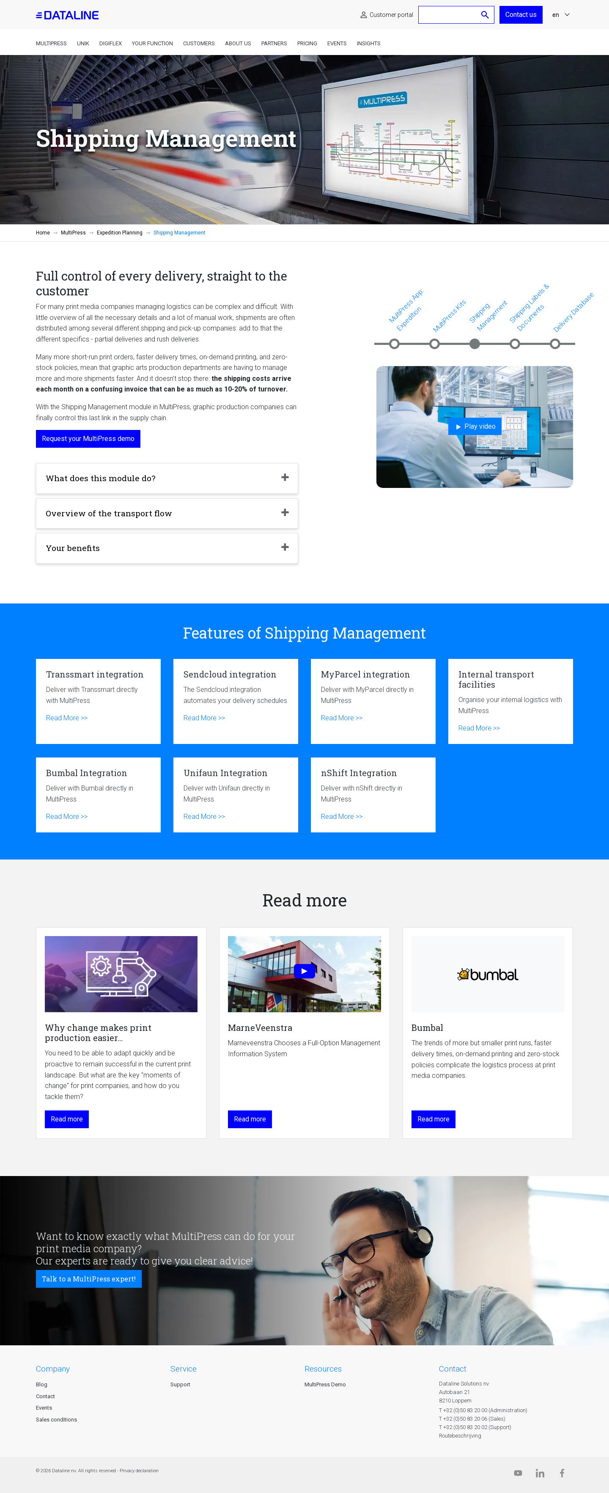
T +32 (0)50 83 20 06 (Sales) (472, 1419)
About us (238, 43)
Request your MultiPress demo (88, 439)
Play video (475, 426)
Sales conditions (56, 1419)
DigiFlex (110, 43)
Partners (274, 43)
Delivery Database (573, 312)
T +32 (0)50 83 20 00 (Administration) (483, 1410)
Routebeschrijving (460, 1435)
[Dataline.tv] (518, 1475)
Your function (152, 43)
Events (337, 43)
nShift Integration (373, 795)
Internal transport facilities (510, 701)
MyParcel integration (373, 701)
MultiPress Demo (325, 1384)
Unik (83, 43)
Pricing (307, 43)
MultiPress (51, 43)
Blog (41, 1384)
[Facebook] (562, 1475)
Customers (199, 43)
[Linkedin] (540, 1475)
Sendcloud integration (235, 701)
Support (180, 1384)
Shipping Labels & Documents (529, 307)
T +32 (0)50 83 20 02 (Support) (475, 1427)
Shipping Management (488, 315)
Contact (45, 1396)
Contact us (521, 15)
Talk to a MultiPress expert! (89, 1278)
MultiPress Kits (449, 315)
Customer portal (391, 14)
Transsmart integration (98, 701)
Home (43, 233)
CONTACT (452, 1369)
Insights (369, 43)
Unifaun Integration (235, 795)
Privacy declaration (139, 1471)
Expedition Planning (120, 233)
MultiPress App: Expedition (406, 309)
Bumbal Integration (98, 795)
